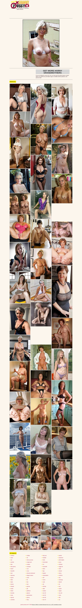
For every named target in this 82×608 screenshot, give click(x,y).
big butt (11, 597)
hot (43, 564)
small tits (60, 575)
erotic (27, 577)
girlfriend (28, 590)
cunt (27, 568)
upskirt (60, 588)
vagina (60, 590)
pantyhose (60, 557)
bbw (10, 564)
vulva (59, 595)
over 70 (44, 599)
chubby (28, 555)
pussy (59, 562)
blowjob (11, 586)
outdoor (44, 590)
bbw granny (12, 566)
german (28, 586)
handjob (44, 557)
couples (28, 564)
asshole (11, 562)
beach (11, 568)
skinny (59, 573)
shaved (60, 570)
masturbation (45, 575)
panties (60, 555)
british (11, 590)
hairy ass (44, 555)
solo (59, 577)
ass (10, 559)
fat (27, 579)
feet (27, 582)
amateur (11, 555)
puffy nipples (61, 559)
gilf (27, 588)
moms (43, 579)
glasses (28, 593)
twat (59, 586)
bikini (11, 579)
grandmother (29, 595)
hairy (27, 599)
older (43, 588)
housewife (44, 566)
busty (11, 595)
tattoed (60, 582)
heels (43, 559)
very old (60, 593)
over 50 (44, 595)
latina (43, 568)
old (43, 584)
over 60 (44, 597)
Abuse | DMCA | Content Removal (39, 604)
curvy (27, 570)
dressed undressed (30, 573)
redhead (60, 564)
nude (43, 582)
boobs (11, 588)
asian (11, 557)
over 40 (44, 593)
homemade (45, 562)
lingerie (44, 573)
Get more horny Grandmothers (52, 72)
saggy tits (60, 566)
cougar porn (29, 562)
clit (27, 557)
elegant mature (29, 575)
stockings (60, 579)
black (11, 582)
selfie (59, 568)
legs (43, 570)
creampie (28, 566)
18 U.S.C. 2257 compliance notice (54, 604)
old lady (44, 586)
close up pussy (29, 559)
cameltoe (12, 599)
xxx (59, 599)
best (10, 573)
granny (28, 597)
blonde (11, 584)
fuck (27, 584)
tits (59, 584)
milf (43, 577)
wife (59, 597)
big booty (12, 575)
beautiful (11, 570)
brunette (11, 593)
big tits (11, 577)
